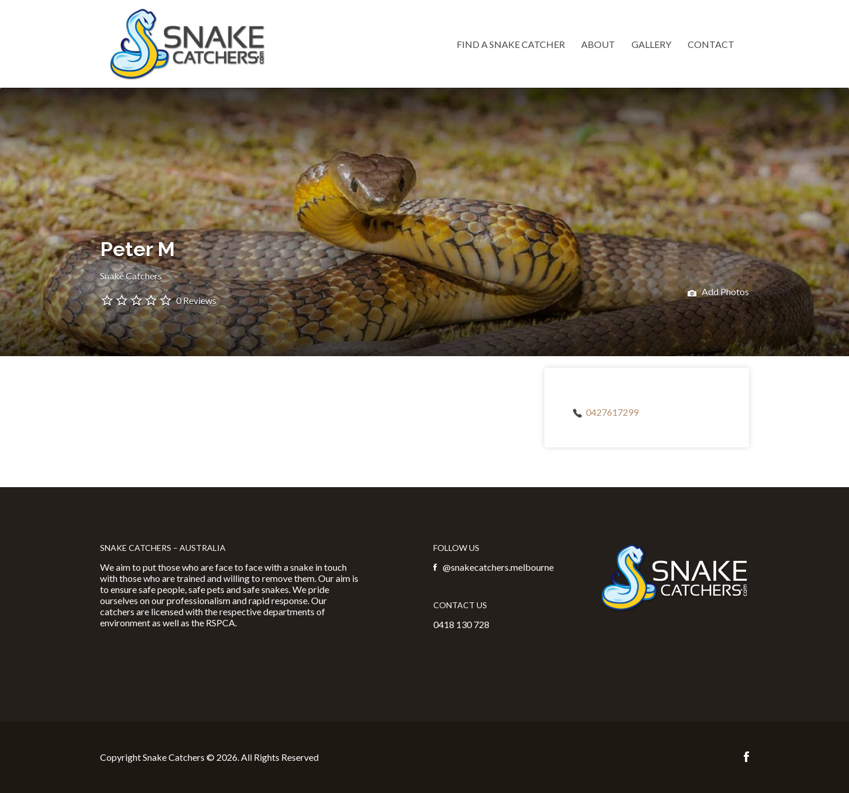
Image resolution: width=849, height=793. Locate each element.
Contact (711, 44)
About (598, 44)
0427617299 (612, 412)
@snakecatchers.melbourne (498, 567)
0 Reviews (196, 300)
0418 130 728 (461, 624)
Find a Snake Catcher (511, 44)
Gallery (651, 44)
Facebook (746, 757)
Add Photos (718, 293)
